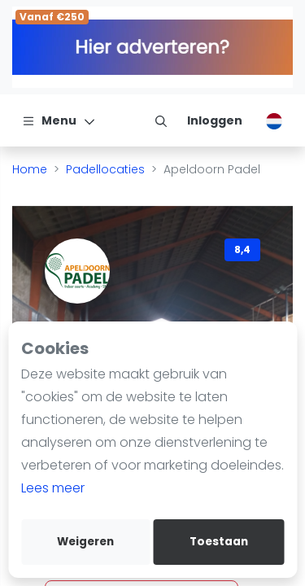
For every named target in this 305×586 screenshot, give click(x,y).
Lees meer (53, 488)
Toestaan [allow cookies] (219, 541)
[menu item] (161, 120)
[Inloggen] (214, 120)
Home (29, 169)
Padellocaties (105, 169)
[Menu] (59, 120)
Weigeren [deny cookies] (85, 541)
